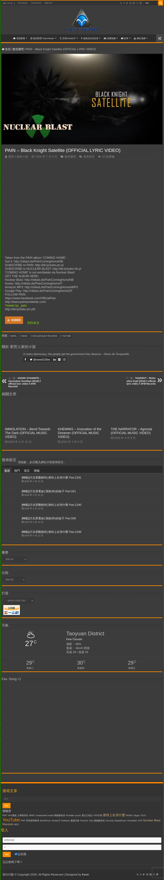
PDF (5, 815)
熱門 (17, 470)
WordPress (45, 820)
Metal (14, 336)
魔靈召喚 (75, 820)
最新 (7, 470)
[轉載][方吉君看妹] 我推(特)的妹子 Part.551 (49, 491)
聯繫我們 (48, 3)
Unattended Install (44, 815)
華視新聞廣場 (32, 820)
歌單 (124, 38)
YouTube (66, 336)
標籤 (37, 470)
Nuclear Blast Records (44, 336)
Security (110, 820)
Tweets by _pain (16, 305)
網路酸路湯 (99, 820)
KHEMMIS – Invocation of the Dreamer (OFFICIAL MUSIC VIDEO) (79, 433)
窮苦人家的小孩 (18, 156)
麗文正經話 (87, 815)
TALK (143, 815)
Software (65, 820)
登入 (38, 462)
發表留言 (89, 156)
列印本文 (33, 323)
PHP (23, 820)
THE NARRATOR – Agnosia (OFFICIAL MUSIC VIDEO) (131, 431)
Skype (137, 815)
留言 (27, 470)
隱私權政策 (23, 3)
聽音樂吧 (18, 49)
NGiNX (129, 815)
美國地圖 (110, 38)
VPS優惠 (12, 815)
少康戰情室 (22, 815)
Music (25, 336)
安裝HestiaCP (68, 38)
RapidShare (120, 820)
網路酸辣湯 (59, 815)
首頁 (7, 37)
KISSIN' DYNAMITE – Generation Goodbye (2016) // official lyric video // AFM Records (24, 382)
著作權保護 (36, 3)
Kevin (85, 874)
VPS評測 (97, 815)
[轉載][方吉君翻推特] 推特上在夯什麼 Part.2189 (51, 532)
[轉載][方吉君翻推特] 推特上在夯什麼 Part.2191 (51, 477)
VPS (140, 820)
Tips (91, 820)
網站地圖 (139, 38)
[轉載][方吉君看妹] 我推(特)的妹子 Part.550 (49, 518)
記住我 (20, 854)
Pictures (84, 820)
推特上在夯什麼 (114, 815)
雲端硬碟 (19, 38)
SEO (16, 824)
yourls (78, 815)
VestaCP (56, 820)
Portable (70, 815)
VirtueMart (132, 820)
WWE (32, 815)
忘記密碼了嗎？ (13, 862)
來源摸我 (14, 320)
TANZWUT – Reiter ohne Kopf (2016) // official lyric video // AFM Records (141, 381)
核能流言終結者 (89, 38)
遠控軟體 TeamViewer (42, 38)
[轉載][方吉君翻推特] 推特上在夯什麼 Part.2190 (51, 504)
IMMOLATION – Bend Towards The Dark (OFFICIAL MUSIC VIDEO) (27, 433)
